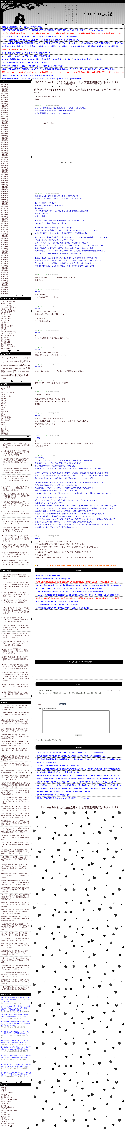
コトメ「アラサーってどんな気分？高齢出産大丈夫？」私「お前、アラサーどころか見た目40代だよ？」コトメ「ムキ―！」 (74, 666)
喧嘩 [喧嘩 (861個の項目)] (10, 365)
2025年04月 (4, 107)
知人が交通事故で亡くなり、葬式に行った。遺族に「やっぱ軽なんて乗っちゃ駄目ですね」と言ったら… (16, 554)
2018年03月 (4, 267)
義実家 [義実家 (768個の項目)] (27, 371)
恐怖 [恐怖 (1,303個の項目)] (10, 368)
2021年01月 (4, 203)
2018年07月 (4, 259)
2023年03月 (4, 154)
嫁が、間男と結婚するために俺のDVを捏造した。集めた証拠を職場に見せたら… (16, 659)
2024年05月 (4, 128)
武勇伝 (3, 339)
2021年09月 (4, 188)
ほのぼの (3, 313)
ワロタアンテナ (6, 1103)
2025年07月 (4, 101)
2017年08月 (4, 280)
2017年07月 (4, 282)
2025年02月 (4, 111)
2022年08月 (4, 167)
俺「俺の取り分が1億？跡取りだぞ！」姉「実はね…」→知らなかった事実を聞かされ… (16, 445)
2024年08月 (4, 122)
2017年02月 (4, 291)
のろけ (83, 565)
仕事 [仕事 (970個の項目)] (17, 362)
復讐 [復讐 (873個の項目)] (7, 368)
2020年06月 (4, 216)
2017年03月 (4, 290)
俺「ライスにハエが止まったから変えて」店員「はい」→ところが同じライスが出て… (15, 750)
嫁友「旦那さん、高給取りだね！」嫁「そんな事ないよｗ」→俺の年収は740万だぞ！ (15, 859)
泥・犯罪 (3, 343)
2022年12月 (4, 160)
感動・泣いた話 (6, 333)
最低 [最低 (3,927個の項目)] (3, 371)
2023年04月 (4, 152)
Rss (6, 1)
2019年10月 (4, 231)
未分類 (3, 337)
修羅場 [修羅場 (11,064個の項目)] (23, 361)
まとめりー (4, 1118)
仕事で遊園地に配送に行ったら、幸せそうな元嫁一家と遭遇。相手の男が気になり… (16, 694)
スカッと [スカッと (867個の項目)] (23, 358)
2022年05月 (4, 173)
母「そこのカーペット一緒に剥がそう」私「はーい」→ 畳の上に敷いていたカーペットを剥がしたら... (67, 672)
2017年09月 (4, 278)
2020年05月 (4, 218)
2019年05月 (4, 241)
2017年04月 (4, 288)
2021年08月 (4, 190)
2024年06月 (4, 126)
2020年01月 (4, 225)
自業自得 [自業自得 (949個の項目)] (3, 375)
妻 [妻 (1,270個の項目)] (18, 365)
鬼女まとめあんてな (7, 1107)
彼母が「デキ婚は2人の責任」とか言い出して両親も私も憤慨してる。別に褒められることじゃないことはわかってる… (16, 562)
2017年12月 (4, 273)
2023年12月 (4, 137)
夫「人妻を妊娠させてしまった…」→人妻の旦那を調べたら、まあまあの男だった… (16, 513)
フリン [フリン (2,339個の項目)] (4, 361)
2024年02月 (4, 133)
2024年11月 (4, 116)
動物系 (3, 322)
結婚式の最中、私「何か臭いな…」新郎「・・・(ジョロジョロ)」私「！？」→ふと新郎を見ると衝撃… (16, 643)
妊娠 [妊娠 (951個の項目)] (15, 365)
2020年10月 (4, 209)
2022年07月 (4, 169)
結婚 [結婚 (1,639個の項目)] (19, 372)
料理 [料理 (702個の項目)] (24, 368)
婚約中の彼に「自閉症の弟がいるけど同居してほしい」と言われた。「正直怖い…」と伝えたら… (16, 651)
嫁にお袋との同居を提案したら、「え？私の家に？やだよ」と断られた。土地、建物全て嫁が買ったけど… (16, 619)
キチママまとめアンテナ (9, 1099)
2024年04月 (4, 129)
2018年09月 (4, 256)
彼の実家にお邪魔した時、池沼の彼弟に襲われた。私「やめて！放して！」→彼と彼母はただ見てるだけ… (16, 529)
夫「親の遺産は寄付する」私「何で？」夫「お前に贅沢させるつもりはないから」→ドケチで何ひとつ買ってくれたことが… (15, 808)
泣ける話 (3, 341)
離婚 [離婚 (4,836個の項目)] (26, 375)
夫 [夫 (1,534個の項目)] (13, 365)
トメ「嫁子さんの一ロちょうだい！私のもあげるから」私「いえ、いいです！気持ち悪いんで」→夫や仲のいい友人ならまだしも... (76, 669)
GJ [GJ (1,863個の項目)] (5, 358)
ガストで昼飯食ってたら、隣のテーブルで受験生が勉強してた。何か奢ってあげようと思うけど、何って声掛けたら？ (15, 815)
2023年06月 (4, 148)
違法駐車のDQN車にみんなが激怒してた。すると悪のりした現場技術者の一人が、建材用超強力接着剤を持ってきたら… (15, 743)
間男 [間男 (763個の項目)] (22, 375)
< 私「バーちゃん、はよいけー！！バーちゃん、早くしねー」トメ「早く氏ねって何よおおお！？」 (56, 83)
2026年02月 (4, 88)
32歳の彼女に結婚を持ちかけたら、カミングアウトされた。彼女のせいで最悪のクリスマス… (15, 904)
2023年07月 (4, 146)
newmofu (4, 1089)
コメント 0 (58, 96)
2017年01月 (4, 293)
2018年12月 (4, 250)
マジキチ (3, 315)
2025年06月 (4, 103)
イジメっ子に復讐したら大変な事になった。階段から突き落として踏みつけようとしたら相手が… (15, 707)
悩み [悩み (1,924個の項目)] (17, 368)
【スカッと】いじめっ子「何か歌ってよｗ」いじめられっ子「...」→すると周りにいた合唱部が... (65, 675)
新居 (100, 565)
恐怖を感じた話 (6, 331)
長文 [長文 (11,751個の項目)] (18, 375)
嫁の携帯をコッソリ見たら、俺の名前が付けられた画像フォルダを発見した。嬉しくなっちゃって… (15, 981)
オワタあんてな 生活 (7, 1123)
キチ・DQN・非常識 (7, 307)
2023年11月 (4, 139)
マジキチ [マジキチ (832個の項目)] (9, 362)
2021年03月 (4, 199)
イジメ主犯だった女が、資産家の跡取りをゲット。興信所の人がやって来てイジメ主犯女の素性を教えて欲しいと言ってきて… (15, 830)
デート (68, 565)
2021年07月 (4, 192)
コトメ (46, 565)
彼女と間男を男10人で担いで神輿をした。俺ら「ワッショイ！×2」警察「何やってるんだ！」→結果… (15, 945)
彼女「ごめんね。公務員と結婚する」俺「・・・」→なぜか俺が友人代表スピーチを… (16, 686)
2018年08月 (4, 257)
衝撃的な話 (4, 348)
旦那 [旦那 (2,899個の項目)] (28, 368)
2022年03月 (4, 176)
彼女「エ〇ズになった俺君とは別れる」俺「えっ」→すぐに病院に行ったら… (15, 602)
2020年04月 (4, 220)
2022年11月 (4, 161)
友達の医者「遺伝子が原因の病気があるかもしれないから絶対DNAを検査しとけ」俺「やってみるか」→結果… (15, 967)
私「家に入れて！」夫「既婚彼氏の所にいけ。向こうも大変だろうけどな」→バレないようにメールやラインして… (15, 851)
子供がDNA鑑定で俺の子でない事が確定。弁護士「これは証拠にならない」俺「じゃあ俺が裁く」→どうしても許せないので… (15, 882)
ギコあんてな (5, 1112)
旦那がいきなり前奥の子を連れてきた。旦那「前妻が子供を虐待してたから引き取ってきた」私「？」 (16, 521)
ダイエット (61, 565)
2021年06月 (4, 193)
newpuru (3, 1090)
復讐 (2, 328)
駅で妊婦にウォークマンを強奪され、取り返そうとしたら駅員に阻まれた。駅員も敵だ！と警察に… (16, 488)
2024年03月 (4, 131)
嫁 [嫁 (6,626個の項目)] (22, 365)
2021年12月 (4, 182)
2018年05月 (4, 263)
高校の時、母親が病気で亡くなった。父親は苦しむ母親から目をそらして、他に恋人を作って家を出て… (15, 999)
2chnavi (3, 1105)
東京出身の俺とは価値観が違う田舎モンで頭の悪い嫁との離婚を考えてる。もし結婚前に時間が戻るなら (16, 470)
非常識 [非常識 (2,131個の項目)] (3, 378)
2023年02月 (4, 156)
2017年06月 (4, 284)
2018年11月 (4, 252)
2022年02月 (4, 178)
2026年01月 (4, 90)
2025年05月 (4, 105)
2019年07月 (4, 237)
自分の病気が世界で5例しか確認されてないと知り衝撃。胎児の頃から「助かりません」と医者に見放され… (16, 453)
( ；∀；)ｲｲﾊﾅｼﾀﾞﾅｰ (7, 302)
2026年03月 (4, 86)
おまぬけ (3, 305)
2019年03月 (4, 244)
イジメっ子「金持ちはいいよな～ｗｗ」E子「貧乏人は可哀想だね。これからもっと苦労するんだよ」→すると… (15, 974)
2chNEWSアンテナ (7, 1120)
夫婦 (2, 324)
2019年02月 (4, 246)
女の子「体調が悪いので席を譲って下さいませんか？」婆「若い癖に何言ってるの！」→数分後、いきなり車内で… (16, 666)
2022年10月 (4, 163)
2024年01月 (4, 135)
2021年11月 (4, 184)
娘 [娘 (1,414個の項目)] (20, 365)
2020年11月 (4, 207)
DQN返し (4, 303)
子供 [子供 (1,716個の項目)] (26, 365)
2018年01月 (4, 271)
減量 (107, 565)
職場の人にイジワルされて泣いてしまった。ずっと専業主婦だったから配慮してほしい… (15, 875)
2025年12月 (4, 92)
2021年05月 (4, 195)
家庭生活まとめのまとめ (9, 1110)
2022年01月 (4, 180)
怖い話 (3, 330)
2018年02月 (4, 269)
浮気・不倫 (4, 345)
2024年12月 (4, 114)
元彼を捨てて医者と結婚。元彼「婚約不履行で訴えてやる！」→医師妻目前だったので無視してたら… (16, 496)
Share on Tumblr (62, 704)
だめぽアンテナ (6, 1096)
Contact (11, 1)
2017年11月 (4, 274)
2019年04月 (4, 242)
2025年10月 (4, 95)
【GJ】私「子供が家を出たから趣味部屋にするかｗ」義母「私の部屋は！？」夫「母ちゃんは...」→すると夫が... (70, 678)
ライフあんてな (6, 1114)
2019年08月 (4, 235)
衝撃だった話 (5, 347)
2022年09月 (4, 165)
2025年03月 (4, 109)
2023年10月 (4, 141)
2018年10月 (4, 254)
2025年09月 (4, 97)
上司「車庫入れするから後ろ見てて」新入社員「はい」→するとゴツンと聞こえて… (16, 547)
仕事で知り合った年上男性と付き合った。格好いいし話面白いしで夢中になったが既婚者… (15, 960)
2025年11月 (4, 94)
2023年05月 (4, 150)
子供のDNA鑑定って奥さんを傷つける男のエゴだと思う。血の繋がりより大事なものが (15, 714)
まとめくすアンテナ (7, 1125)
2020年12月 (4, 205)
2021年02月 (4, 201)
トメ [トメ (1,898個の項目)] (28, 358)
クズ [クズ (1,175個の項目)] (15, 358)
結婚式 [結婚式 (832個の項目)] (23, 372)
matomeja (4, 1121)
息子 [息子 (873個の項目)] (13, 368)
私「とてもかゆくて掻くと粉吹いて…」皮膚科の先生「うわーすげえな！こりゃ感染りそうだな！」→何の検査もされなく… (15, 1008)
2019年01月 (4, 248)
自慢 (114, 565)
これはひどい (5, 309)
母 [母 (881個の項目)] (11, 372)
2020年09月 (4, 210)
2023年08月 (4, 144)
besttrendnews (5, 1109)
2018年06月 (4, 261)
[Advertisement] (60, 140)
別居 (96, 565)
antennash (4, 1094)
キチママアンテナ (6, 1098)
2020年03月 (4, 222)
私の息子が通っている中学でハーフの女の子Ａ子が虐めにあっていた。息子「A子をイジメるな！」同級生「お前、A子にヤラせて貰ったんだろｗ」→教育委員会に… (16, 676)
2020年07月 (4, 214)
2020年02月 (4, 224)
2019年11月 (4, 229)
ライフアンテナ (6, 1101)
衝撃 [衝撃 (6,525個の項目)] (9, 375)
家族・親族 (4, 326)
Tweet (37, 99)
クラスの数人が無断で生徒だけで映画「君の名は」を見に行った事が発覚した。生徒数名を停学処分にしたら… (15, 1023)
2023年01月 (4, 158)
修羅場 (3, 318)
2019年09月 (4, 233)
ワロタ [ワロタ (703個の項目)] (14, 361)
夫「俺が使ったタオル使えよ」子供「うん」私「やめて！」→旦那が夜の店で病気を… (15, 765)
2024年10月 (4, 118)
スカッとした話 (6, 311)
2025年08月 (4, 99)
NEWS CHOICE (6, 1116)
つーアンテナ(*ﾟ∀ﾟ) (6, 1092)
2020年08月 (4, 212)
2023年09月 (4, 143)
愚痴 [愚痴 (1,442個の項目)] (20, 368)
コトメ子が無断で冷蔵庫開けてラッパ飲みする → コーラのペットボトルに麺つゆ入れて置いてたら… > (100, 83)
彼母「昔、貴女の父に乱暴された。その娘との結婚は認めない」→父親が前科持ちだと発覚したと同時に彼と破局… (15, 911)
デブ (74, 565)
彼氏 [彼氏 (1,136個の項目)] (4, 368)
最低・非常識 (5, 335)
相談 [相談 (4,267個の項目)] (15, 371)
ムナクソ (3, 316)
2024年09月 (4, 120)
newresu (3, 1087)
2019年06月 (4, 239)
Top (2, 1)
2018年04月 (4, 265)
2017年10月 (4, 276)
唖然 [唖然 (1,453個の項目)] (7, 365)
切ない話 (3, 320)
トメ (78, 565)
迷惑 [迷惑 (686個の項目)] (13, 375)
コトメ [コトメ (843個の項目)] (19, 358)
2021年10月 (4, 186)
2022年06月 (4, 171)
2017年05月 (4, 286)
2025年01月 (4, 112)
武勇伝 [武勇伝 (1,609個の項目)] (8, 372)
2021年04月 (4, 197)
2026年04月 (4, 84)
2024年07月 (4, 124)
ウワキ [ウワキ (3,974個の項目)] (10, 357)
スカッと (52, 565)
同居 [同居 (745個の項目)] (4, 365)
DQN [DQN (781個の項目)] (2, 358)
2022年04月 (4, 175)
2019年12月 (4, 227)
